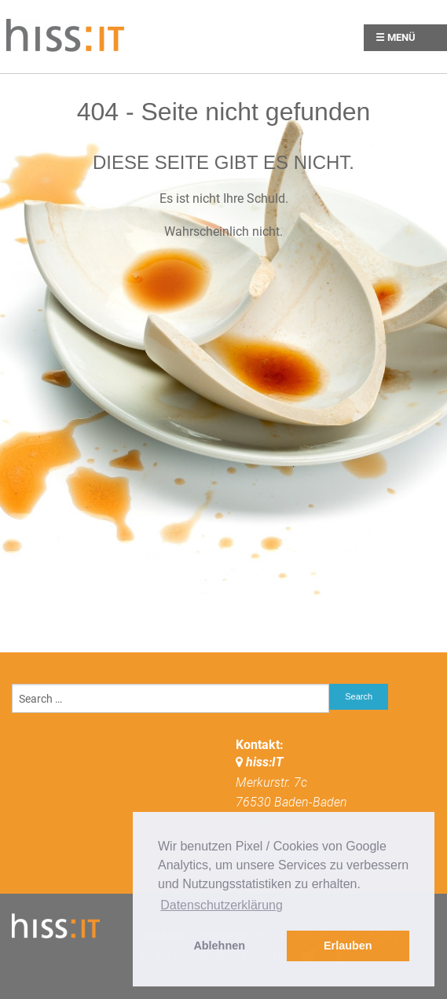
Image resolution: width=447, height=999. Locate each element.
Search (358, 696)
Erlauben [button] (348, 945)
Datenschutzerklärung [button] (221, 905)
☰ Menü (396, 37)
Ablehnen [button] (219, 945)
